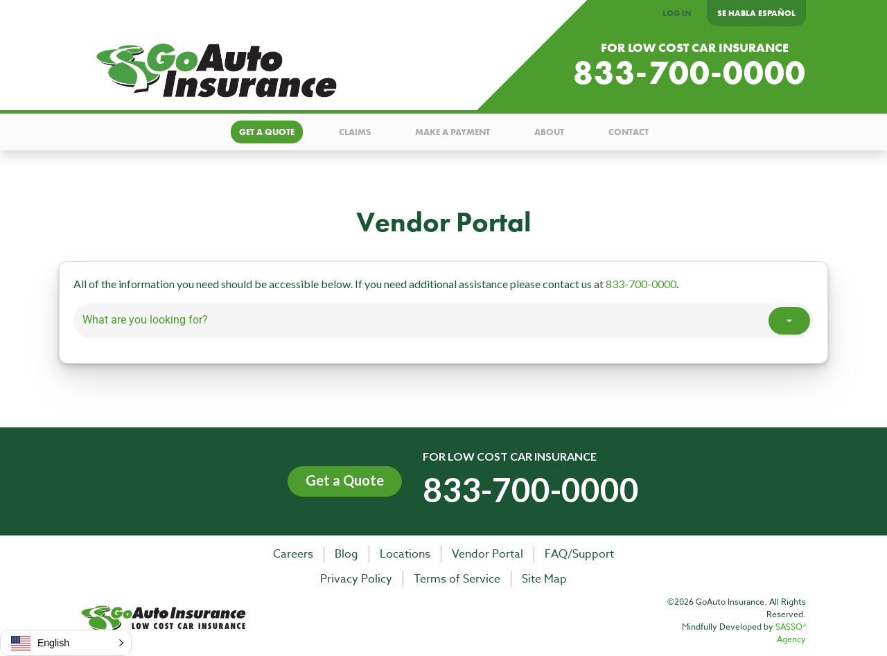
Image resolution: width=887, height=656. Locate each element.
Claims (355, 132)
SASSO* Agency (790, 633)
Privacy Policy (356, 579)
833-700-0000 (689, 73)
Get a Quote (345, 480)
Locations (405, 554)
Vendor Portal (487, 554)
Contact (628, 132)
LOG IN (677, 13)
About (549, 132)
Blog (346, 554)
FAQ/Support (579, 554)
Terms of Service (457, 579)
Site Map (544, 579)
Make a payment (452, 132)
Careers (293, 554)
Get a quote (267, 132)
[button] (66, 642)
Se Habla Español (756, 13)
